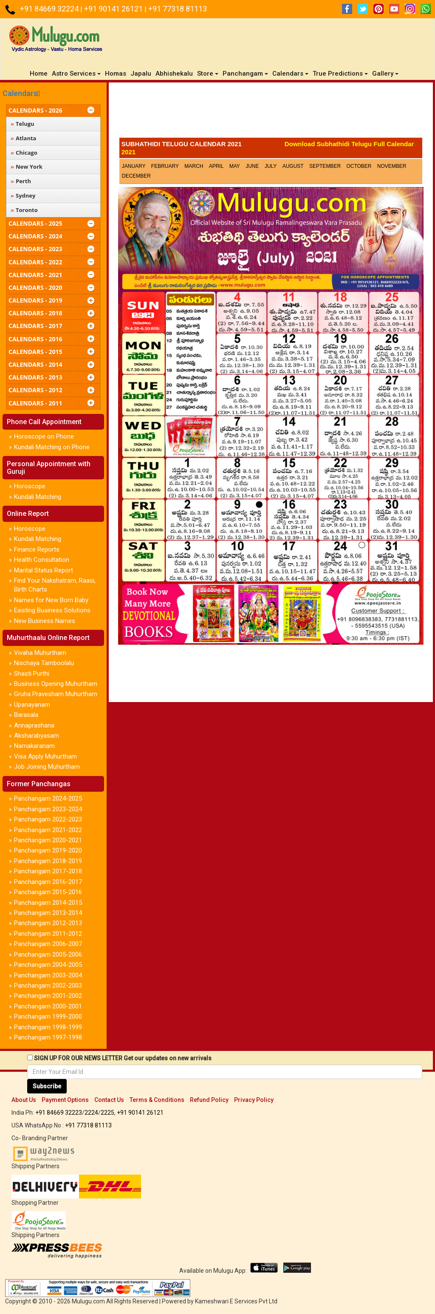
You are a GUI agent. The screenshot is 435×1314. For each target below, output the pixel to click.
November (392, 166)
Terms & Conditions (157, 1099)
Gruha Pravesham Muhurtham (55, 694)
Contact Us (109, 1099)
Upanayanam (32, 704)
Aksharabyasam (36, 735)
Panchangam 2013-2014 (48, 913)
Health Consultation (41, 560)
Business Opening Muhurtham (55, 684)
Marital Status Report (43, 570)
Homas (115, 73)
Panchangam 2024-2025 (48, 798)
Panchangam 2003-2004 (48, 975)
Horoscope (29, 486)
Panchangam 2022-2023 (48, 819)
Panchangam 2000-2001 (48, 1006)
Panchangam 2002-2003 (48, 985)
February (165, 166)
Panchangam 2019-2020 (48, 850)
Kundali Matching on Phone (52, 447)
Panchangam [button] (245, 73)
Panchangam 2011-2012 (48, 933)
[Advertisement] (271, 112)
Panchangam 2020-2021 (48, 840)
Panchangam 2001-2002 (48, 996)
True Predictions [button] (340, 73)
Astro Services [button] (76, 73)
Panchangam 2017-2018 (48, 871)
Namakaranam (34, 746)
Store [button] (207, 73)
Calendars (20, 93)
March (193, 166)
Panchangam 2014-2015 (48, 902)
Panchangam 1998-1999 (48, 1027)
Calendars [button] (290, 73)
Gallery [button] (385, 73)
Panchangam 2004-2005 (48, 965)
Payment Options (65, 1099)
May (234, 166)
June (252, 166)
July (271, 166)
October (358, 166)
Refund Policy (209, 1099)
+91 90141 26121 (114, 8)
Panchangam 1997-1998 (48, 1037)
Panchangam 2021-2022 (48, 830)
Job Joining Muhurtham (47, 766)
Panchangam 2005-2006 (48, 954)
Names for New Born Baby (51, 600)
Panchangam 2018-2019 (48, 861)
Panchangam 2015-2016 (48, 892)
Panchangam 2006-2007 (48, 944)
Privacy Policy (254, 1099)
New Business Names (44, 621)
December (136, 176)
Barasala (26, 715)
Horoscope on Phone (44, 436)
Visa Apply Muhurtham (45, 756)
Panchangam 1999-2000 (48, 1016)
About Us (23, 1099)
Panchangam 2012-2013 (48, 923)
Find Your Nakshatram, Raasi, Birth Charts (55, 585)
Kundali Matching (37, 497)
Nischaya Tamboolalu (44, 663)
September (325, 166)
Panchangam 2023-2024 (48, 809)
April (216, 166)
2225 (107, 1112)
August (293, 166)
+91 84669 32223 (58, 1112)
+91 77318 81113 (177, 8)
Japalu (140, 73)
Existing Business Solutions (52, 610)
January (134, 166)
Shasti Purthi (31, 673)
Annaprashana (34, 725)
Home (40, 73)
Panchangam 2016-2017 (48, 882)
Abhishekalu (174, 73)
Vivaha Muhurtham (40, 653)
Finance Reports (36, 549)
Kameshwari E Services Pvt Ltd (236, 1301)
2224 (91, 1112)
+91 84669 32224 (50, 8)
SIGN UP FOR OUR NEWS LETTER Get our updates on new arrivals (123, 1058)
